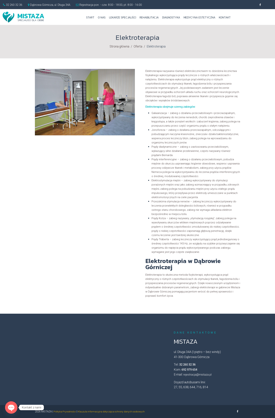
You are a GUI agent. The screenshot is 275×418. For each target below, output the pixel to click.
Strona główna (119, 46)
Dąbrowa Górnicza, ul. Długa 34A (50, 4)
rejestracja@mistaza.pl (197, 374)
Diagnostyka (171, 17)
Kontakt (225, 17)
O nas (102, 17)
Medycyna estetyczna (199, 17)
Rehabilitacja (149, 17)
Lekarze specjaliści (122, 17)
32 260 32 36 (13, 4)
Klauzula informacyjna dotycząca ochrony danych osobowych (116, 411)
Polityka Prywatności (66, 411)
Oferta (138, 46)
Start (90, 17)
